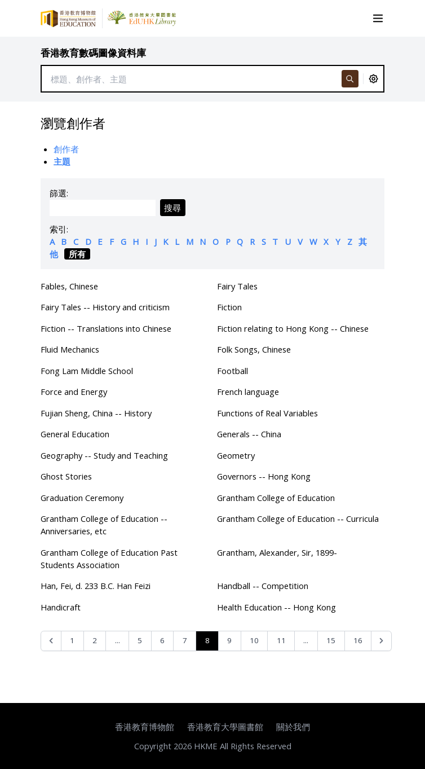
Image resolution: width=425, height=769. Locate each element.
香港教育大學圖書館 (225, 726)
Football (232, 370)
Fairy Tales (237, 286)
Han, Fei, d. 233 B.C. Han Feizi (95, 585)
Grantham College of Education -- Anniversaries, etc (104, 525)
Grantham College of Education (276, 497)
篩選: (59, 193)
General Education (75, 434)
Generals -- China (249, 434)
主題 (62, 161)
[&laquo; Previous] (51, 641)
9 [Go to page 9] (229, 640)
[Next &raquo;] (381, 641)
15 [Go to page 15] (330, 640)
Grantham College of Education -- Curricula (298, 518)
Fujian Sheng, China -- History (96, 413)
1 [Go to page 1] (72, 640)
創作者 (66, 149)
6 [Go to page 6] (162, 640)
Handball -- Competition (262, 585)
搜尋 (172, 207)
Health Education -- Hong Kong (276, 607)
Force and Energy (74, 391)
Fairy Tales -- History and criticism (105, 307)
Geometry (236, 455)
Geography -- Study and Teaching (104, 455)
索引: (59, 229)
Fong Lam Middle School (87, 370)
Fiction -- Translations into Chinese (106, 328)
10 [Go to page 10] (254, 640)
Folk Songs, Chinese (254, 349)
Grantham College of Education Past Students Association (109, 558)
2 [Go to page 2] (94, 640)
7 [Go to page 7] (185, 640)
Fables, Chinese (69, 286)
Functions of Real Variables (267, 413)
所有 (77, 254)
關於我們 (293, 726)
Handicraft (61, 607)
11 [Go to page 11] (281, 640)
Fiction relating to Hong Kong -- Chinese (293, 328)
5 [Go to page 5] (140, 640)
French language (248, 391)
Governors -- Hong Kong (264, 476)
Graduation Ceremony (82, 497)
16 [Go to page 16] (357, 640)
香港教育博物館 (144, 726)
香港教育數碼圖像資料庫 (93, 52)
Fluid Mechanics (70, 349)
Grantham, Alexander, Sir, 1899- (277, 552)
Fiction (229, 307)
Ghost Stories (66, 476)
